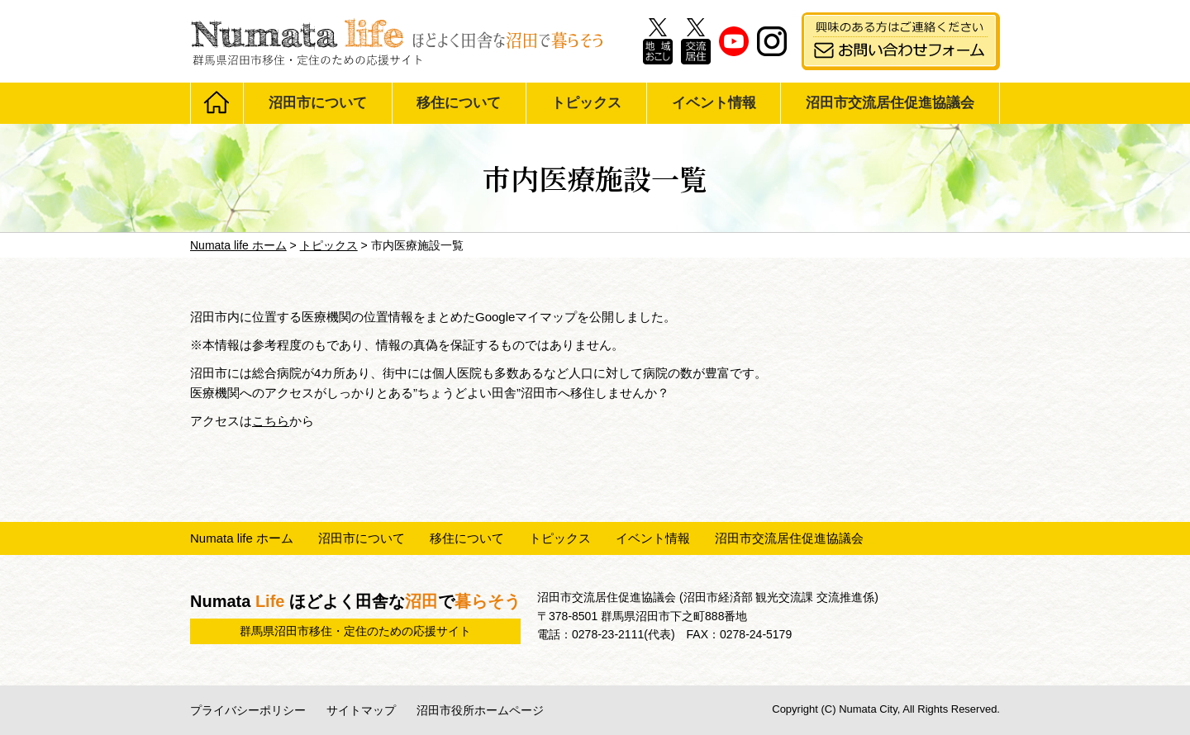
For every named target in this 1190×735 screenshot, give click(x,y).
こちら (270, 421)
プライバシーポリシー (248, 710)
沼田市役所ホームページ (480, 710)
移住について (458, 103)
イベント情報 (714, 103)
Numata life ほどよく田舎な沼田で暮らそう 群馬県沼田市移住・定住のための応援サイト (396, 41)
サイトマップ (361, 710)
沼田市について (318, 103)
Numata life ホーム (241, 538)
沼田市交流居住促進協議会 (890, 103)
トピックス (586, 103)
